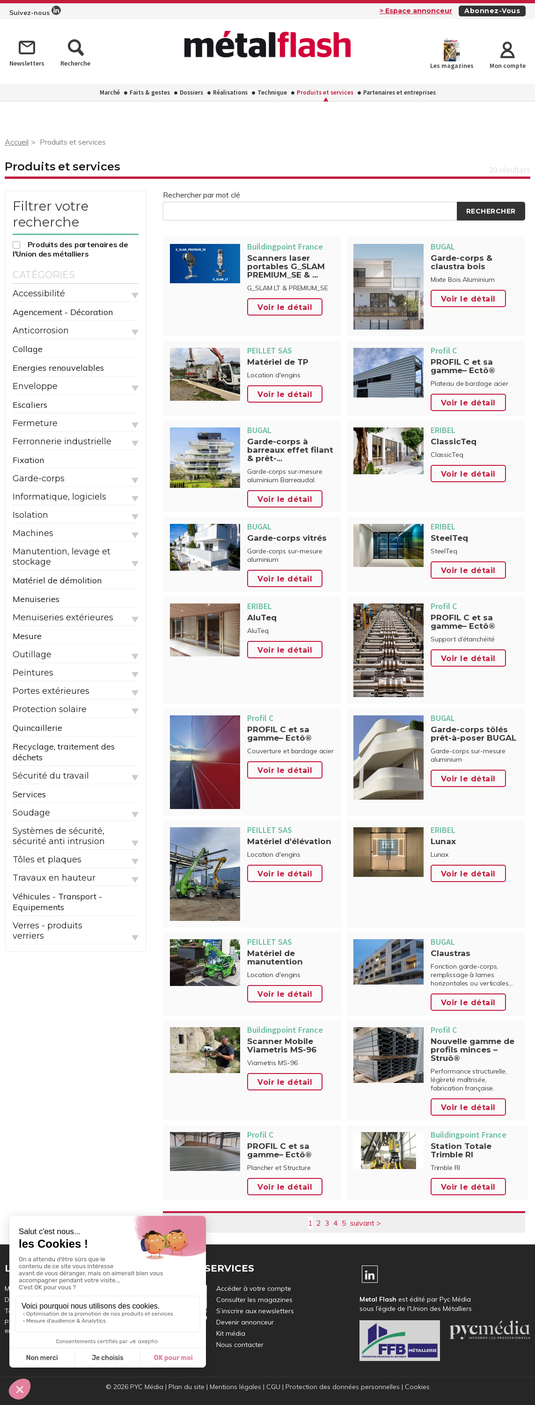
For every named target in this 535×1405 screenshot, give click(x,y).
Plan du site (187, 1387)
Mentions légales (235, 1387)
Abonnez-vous (492, 11)
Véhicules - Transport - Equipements (57, 901)
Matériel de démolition (57, 580)
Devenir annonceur (245, 1322)
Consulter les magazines (254, 1299)
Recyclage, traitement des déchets (64, 752)
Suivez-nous (35, 11)
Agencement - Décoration (63, 312)
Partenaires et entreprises (399, 92)
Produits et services (325, 92)
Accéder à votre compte (253, 1288)
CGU (273, 1387)
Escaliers (30, 404)
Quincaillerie (37, 727)
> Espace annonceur (416, 11)
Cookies (417, 1387)
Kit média (230, 1333)
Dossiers (191, 92)
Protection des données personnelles (343, 1387)
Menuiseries (36, 599)
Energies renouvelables (58, 367)
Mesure (27, 636)
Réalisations (230, 92)
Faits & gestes (150, 92)
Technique (272, 92)
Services (29, 794)
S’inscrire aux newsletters (255, 1311)
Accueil (17, 142)
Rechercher (491, 211)
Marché (110, 92)
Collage (28, 349)
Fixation (28, 460)
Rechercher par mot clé (201, 194)
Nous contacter (240, 1344)
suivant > (365, 1223)
